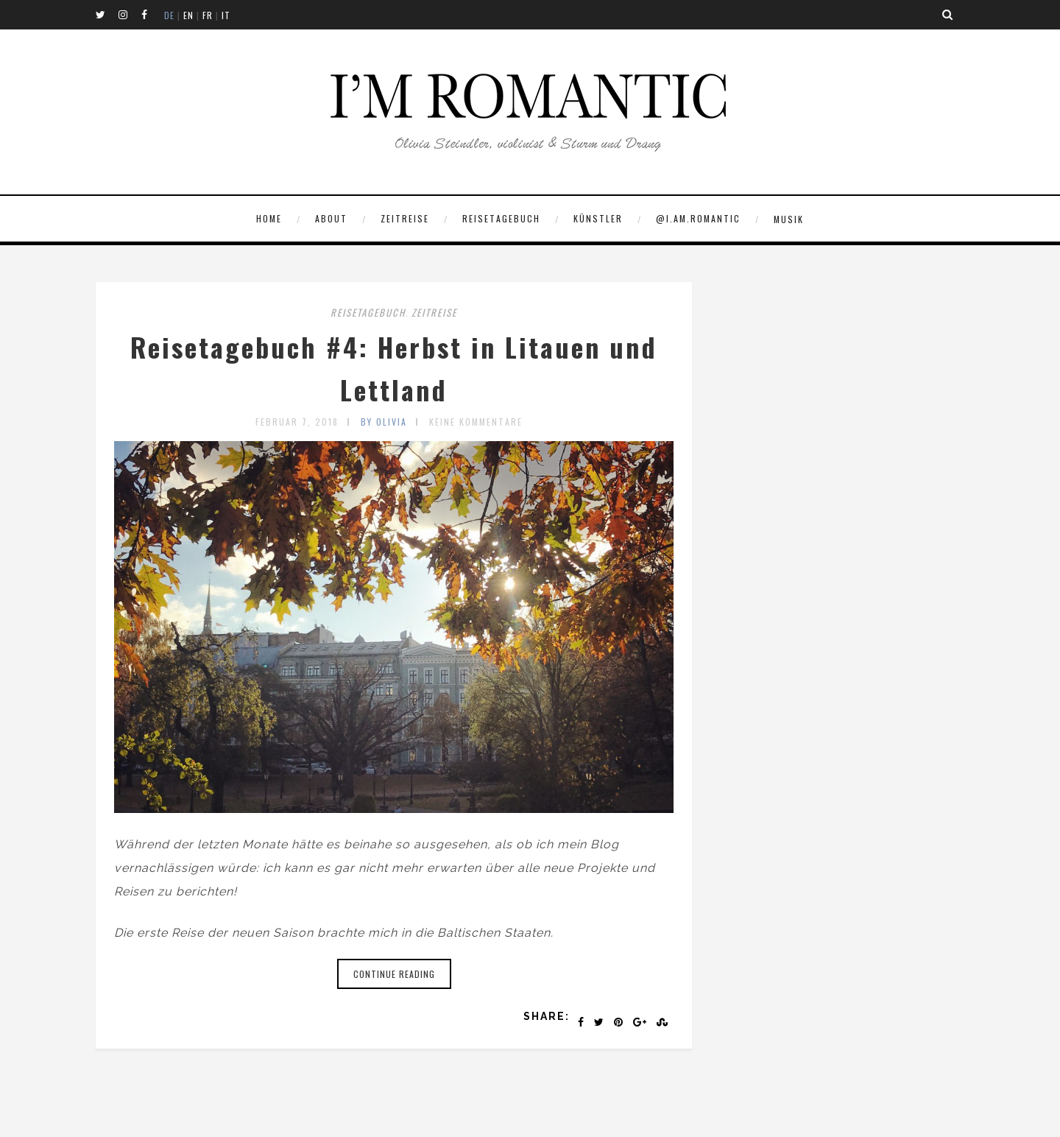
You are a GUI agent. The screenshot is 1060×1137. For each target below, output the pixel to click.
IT (226, 15)
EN (188, 15)
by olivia (384, 421)
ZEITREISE (405, 218)
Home (269, 218)
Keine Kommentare (476, 421)
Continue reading (394, 974)
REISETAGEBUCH (501, 218)
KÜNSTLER (598, 218)
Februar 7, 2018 (297, 421)
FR (207, 15)
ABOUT (331, 218)
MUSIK (789, 219)
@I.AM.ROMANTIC (698, 218)
